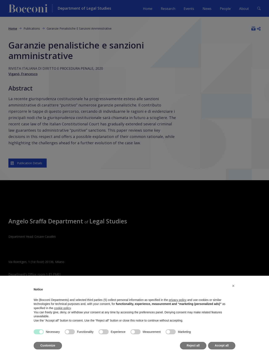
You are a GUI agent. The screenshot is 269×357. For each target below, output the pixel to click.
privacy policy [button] (177, 300)
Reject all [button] (193, 345)
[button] (233, 285)
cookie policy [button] (62, 308)
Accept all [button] (222, 345)
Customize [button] (47, 345)
